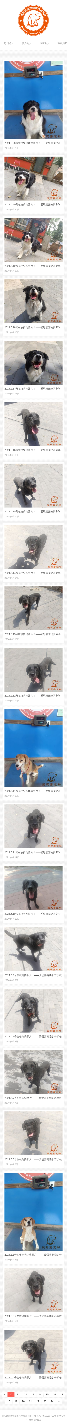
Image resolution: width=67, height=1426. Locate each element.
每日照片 (9, 43)
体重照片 (45, 43)
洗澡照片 (27, 43)
